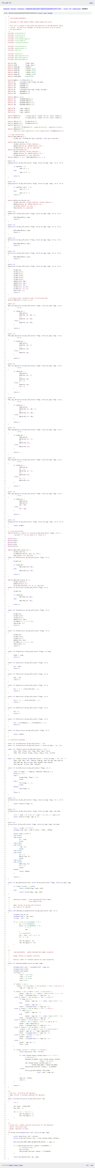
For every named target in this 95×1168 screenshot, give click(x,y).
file (40, 13)
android (6, 9)
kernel (13, 9)
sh (70, 9)
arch (66, 9)
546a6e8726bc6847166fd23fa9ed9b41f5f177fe (43, 9)
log (45, 13)
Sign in (91, 3)
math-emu (77, 9)
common (20, 9)
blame (50, 13)
